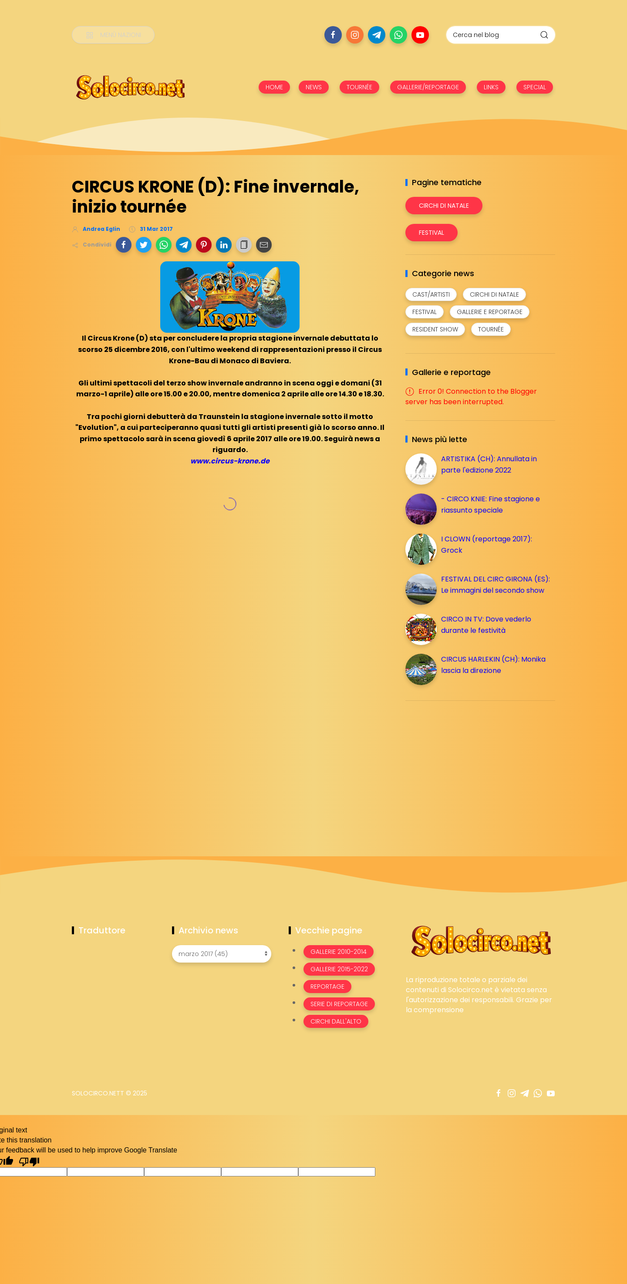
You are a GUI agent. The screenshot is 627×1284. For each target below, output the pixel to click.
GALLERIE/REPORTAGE (428, 87)
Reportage (327, 986)
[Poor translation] (29, 1161)
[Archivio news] (221, 954)
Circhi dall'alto (335, 1021)
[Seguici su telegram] (376, 35)
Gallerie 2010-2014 (338, 951)
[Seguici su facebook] (333, 35)
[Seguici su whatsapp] (398, 35)
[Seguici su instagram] (355, 35)
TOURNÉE (359, 87)
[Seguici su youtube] (420, 35)
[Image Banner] (480, 941)
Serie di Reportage (339, 1004)
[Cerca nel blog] (500, 35)
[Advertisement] (470, 768)
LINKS (491, 87)
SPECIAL (534, 87)
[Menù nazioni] (113, 35)
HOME (274, 87)
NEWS (314, 87)
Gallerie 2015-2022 (339, 969)
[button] (123, 245)
